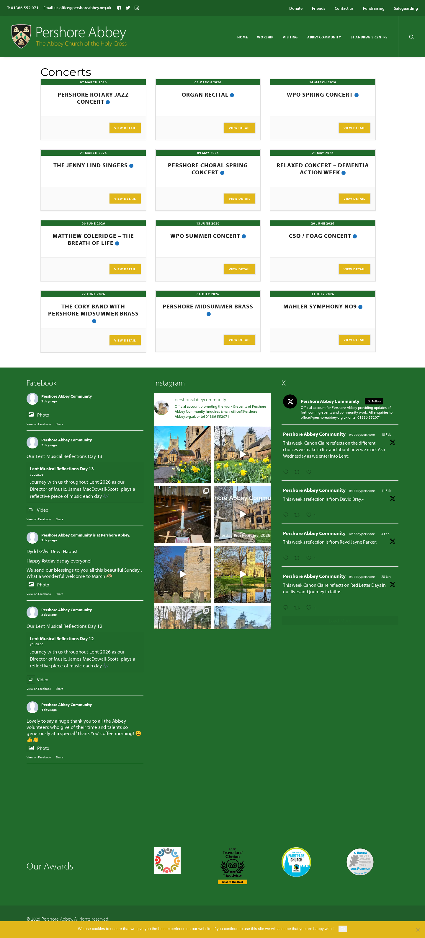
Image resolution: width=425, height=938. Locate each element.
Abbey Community (324, 37)
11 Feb (386, 490)
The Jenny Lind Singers (90, 165)
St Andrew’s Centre (369, 37)
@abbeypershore (362, 434)
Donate (296, 8)
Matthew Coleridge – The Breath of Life (93, 239)
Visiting (290, 37)
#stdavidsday (55, 560)
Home (242, 37)
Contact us (344, 8)
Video (37, 510)
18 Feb (386, 434)
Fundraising (374, 8)
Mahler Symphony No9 (320, 306)
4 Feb (385, 533)
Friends (318, 8)
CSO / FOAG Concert (320, 235)
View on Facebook (39, 424)
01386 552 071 (25, 7)
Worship (265, 37)
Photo (38, 415)
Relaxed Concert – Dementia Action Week (323, 168)
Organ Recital (205, 94)
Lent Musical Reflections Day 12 (62, 638)
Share (59, 424)
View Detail (125, 128)
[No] (418, 930)
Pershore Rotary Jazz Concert (93, 98)
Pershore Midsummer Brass (208, 306)
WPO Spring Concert (320, 94)
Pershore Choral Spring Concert (208, 168)
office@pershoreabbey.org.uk (85, 7)
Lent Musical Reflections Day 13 (62, 469)
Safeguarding (406, 8)
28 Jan (386, 576)
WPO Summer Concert (205, 235)
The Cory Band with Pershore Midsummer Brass (93, 310)
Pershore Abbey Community (66, 396)
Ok (342, 928)
